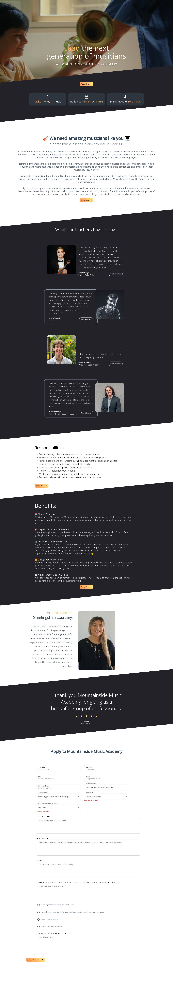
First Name (41, 767)
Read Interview (115, 274)
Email (39, 776)
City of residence (43, 786)
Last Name (89, 767)
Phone (88, 776)
